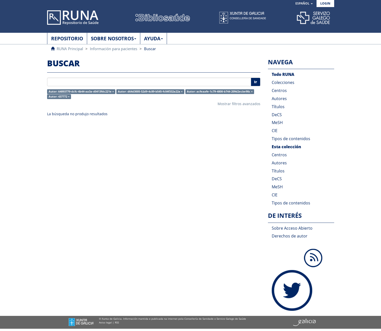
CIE (275, 130)
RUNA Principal (70, 48)
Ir (255, 81)
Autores (279, 98)
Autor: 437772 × (59, 96)
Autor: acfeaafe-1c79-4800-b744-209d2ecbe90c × (220, 91)
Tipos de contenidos (291, 138)
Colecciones (283, 82)
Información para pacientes (113, 48)
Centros (279, 90)
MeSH (277, 122)
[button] (304, 3)
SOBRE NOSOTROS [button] (113, 38)
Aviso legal (105, 322)
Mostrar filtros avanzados (239, 103)
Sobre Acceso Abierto (292, 228)
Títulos (278, 106)
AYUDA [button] (153, 38)
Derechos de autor (289, 236)
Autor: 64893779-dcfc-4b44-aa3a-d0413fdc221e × (81, 91)
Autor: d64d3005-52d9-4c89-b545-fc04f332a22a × (150, 91)
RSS (117, 322)
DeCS (277, 114)
